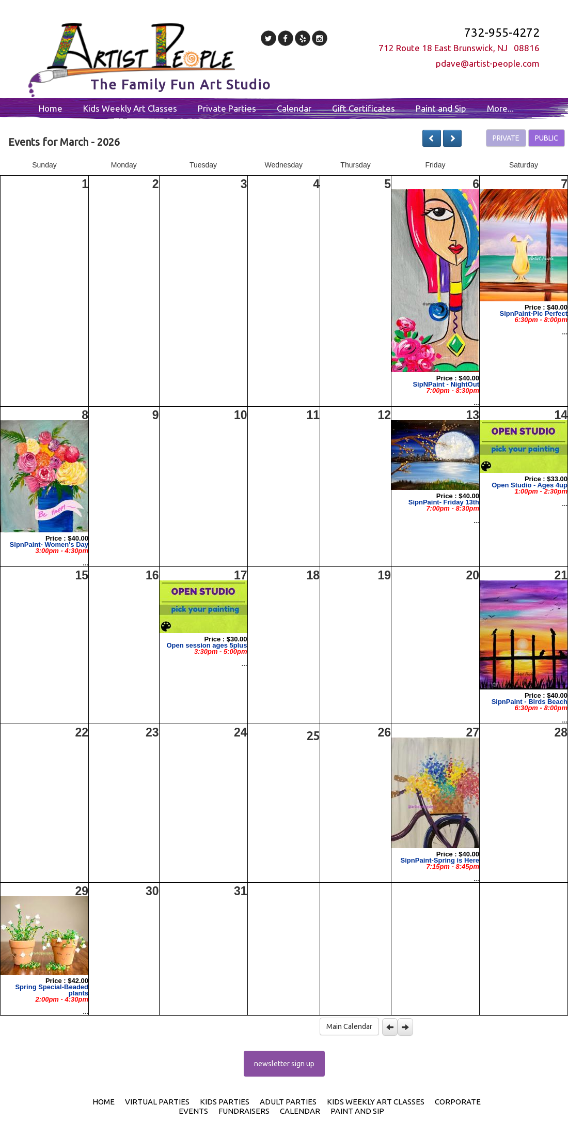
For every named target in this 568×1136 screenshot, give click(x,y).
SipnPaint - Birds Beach (529, 701)
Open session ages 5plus (206, 645)
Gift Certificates (363, 108)
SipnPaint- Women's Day (49, 544)
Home (50, 108)
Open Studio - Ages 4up (529, 485)
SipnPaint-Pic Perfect (533, 313)
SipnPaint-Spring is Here (440, 860)
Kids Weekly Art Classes (130, 108)
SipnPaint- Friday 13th (443, 502)
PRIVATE (506, 138)
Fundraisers (244, 1111)
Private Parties (227, 108)
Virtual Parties (157, 1101)
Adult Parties (288, 1101)
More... (500, 108)
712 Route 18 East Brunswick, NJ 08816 (459, 48)
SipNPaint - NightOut (446, 384)
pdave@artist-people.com (488, 63)
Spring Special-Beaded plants (51, 990)
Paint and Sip (441, 108)
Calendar (294, 108)
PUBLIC (546, 138)
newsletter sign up (284, 1064)
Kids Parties (224, 1101)
